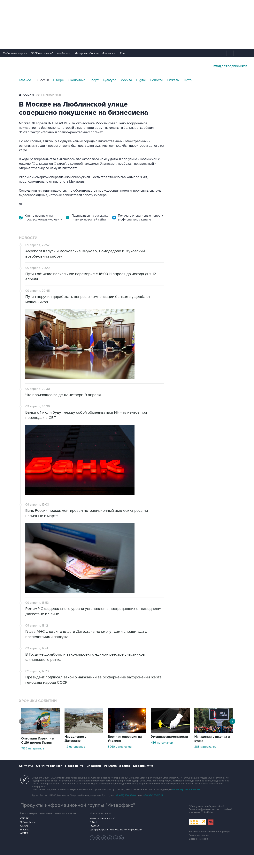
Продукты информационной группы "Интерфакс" (77, 805)
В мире (58, 80)
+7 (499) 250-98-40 (126, 795)
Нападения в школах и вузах (212, 739)
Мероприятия (143, 766)
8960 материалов (120, 746)
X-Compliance (27, 822)
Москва (126, 80)
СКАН (93, 822)
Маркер (24, 829)
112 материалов (75, 746)
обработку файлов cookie (186, 789)
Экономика (76, 80)
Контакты (26, 766)
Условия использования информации (209, 831)
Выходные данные (199, 835)
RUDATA (94, 825)
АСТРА (24, 833)
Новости (156, 80)
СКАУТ (24, 825)
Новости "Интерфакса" (102, 818)
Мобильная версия (15, 53)
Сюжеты (173, 80)
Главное (25, 80)
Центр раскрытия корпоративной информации (116, 829)
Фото (188, 80)
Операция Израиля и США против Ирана (37, 741)
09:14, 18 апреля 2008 (48, 95)
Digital (141, 80)
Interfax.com (64, 53)
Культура (109, 80)
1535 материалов (32, 748)
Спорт (94, 80)
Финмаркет (109, 53)
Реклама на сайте (117, 766)
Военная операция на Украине (125, 739)
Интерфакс (127, 66)
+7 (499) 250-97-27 (153, 795)
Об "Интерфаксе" (42, 53)
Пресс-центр (74, 766)
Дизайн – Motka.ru (199, 838)
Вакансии (94, 766)
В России (42, 80)
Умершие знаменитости (169, 737)
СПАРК (24, 818)
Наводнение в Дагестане (76, 739)
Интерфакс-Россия (87, 53)
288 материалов (205, 746)
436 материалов (162, 742)
